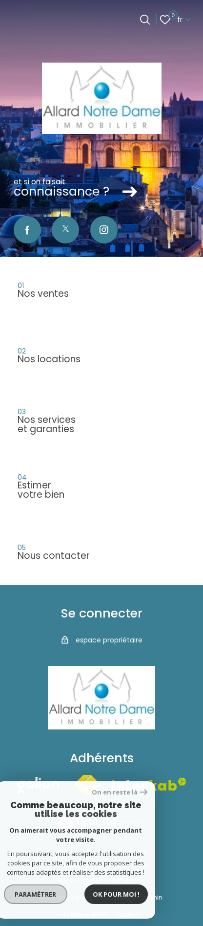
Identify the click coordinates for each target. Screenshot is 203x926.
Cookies (127, 914)
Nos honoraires (80, 880)
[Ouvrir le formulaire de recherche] (145, 19)
